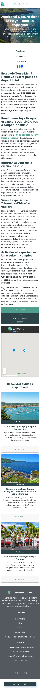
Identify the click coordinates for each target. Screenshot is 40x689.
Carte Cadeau (20, 632)
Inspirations (20, 618)
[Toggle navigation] (36, 3)
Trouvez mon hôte (20, 684)
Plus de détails (20, 449)
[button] (12, 673)
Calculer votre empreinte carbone (20, 636)
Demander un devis (20, 4)
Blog (20, 623)
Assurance (20, 627)
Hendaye (5, 90)
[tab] (20, 310)
